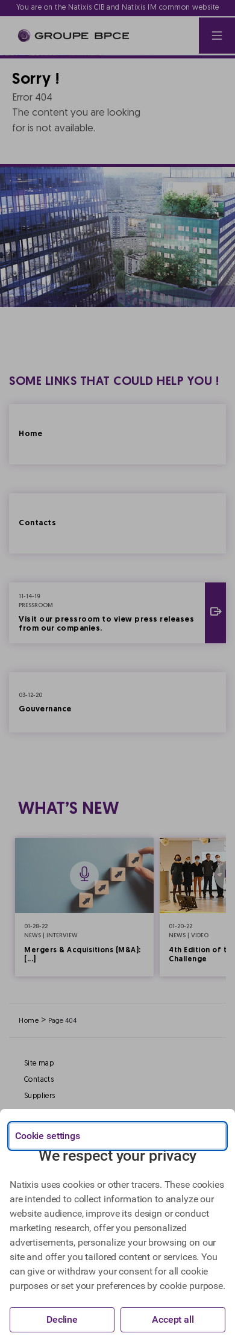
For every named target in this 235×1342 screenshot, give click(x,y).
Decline (62, 1319)
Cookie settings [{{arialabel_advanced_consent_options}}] (47, 1135)
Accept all (173, 1319)
